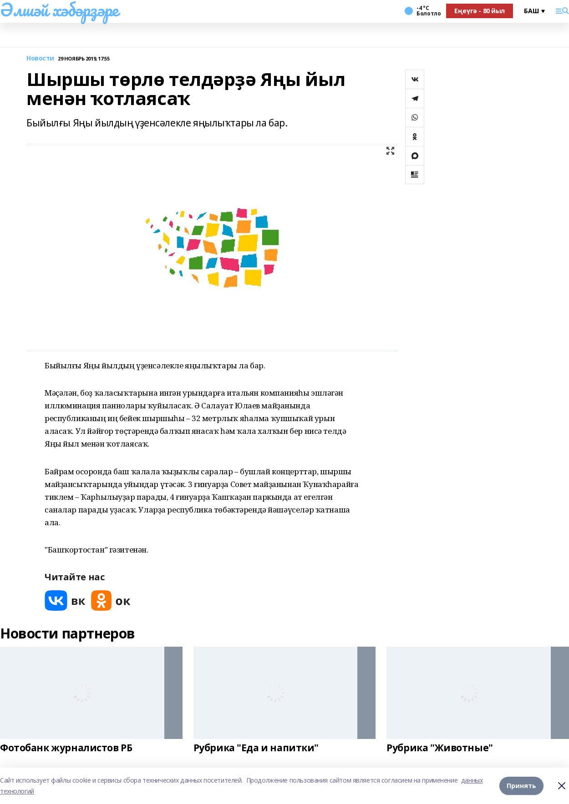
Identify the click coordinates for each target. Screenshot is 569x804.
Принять (521, 785)
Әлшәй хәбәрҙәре (59, 9)
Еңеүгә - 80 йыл (479, 10)
